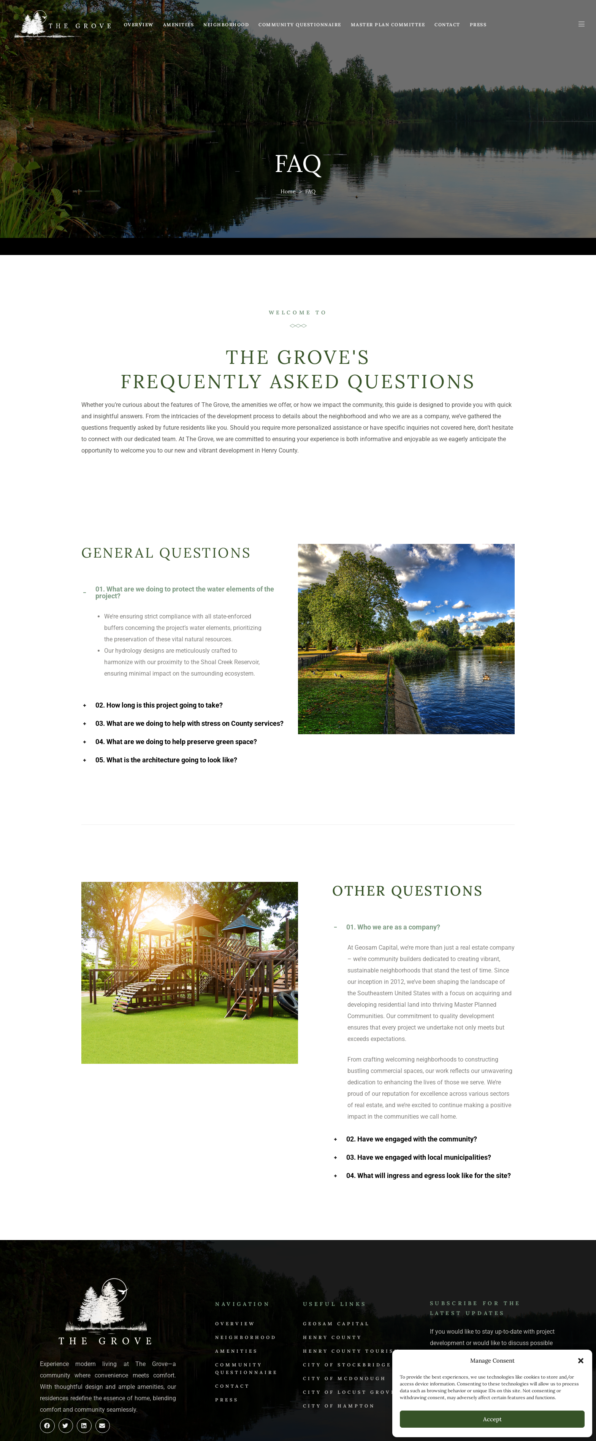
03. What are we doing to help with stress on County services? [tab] (183, 701)
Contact (447, 24)
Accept (492, 1419)
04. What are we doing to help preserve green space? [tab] (170, 719)
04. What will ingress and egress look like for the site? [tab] (422, 1153)
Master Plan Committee (388, 24)
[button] (581, 1360)
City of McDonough (345, 1333)
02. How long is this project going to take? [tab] (153, 682)
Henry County (332, 1291)
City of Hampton (339, 1360)
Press (478, 24)
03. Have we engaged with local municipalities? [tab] (412, 1134)
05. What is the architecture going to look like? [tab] (160, 737)
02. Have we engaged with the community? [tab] (405, 1116)
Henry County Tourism (352, 1305)
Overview (139, 24)
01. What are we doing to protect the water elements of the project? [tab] (178, 570)
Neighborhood (226, 24)
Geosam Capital (336, 1278)
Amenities (178, 24)
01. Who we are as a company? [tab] (387, 904)
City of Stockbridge (347, 1319)
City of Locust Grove (349, 1346)
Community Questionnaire (299, 24)
